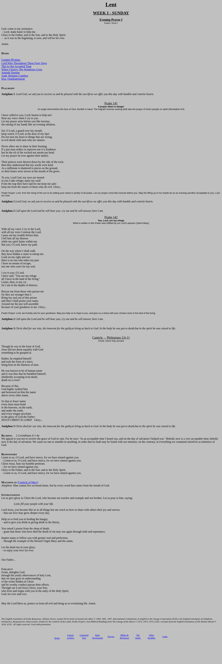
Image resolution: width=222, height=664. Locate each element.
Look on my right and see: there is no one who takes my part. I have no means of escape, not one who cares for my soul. (20, 262)
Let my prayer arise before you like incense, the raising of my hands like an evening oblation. (28, 123)
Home (57, 638)
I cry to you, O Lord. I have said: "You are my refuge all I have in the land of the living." (20, 275)
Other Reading (151, 636)
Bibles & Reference (124, 636)
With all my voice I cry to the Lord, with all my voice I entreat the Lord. (21, 231)
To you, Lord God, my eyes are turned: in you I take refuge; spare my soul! (23, 179)
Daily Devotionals (97, 636)
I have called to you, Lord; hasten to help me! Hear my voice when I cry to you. (26, 117)
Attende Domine (10, 72)
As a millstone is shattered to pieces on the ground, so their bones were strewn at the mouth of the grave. (30, 170)
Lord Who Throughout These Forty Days (24, 63)
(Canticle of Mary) (28, 482)
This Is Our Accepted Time (16, 66)
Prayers (111, 636)
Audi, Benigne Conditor (14, 75)
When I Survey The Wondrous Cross (21, 69)
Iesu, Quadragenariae (13, 78)
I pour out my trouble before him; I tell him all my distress (20, 237)
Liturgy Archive (70, 636)
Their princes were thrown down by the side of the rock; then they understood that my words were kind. (32, 163)
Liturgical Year (84, 636)
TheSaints (138, 636)
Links (165, 636)
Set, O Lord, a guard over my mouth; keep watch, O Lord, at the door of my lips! (25, 132)
